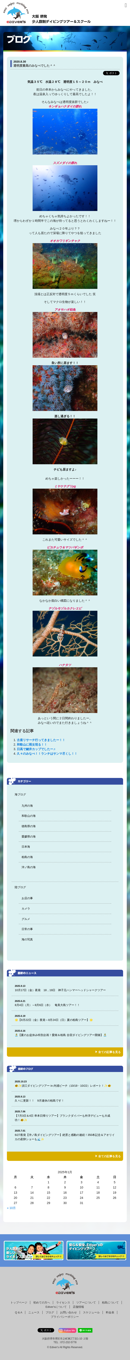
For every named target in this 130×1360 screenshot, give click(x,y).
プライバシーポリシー (65, 1316)
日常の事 (27, 929)
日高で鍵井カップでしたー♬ (36, 749)
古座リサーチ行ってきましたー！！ (41, 740)
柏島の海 (27, 857)
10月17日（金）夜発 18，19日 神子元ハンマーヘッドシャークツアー (65, 988)
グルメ (26, 919)
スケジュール (91, 1312)
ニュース (34, 1312)
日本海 (26, 846)
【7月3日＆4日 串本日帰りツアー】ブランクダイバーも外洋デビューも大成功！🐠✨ (65, 1116)
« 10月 (11, 1208)
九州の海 (27, 805)
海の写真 (27, 939)
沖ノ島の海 (29, 867)
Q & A (18, 1312)
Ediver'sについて (56, 1306)
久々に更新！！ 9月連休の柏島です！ (65, 1098)
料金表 (110, 1312)
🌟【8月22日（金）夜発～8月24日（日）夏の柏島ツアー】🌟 (65, 1018)
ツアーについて (86, 1302)
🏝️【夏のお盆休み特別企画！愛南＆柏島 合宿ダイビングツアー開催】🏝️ (65, 1033)
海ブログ (20, 794)
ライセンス (63, 1302)
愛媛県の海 (29, 836)
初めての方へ (41, 1302)
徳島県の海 (29, 826)
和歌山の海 (29, 815)
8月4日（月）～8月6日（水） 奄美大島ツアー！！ (65, 1003)
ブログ (50, 1312)
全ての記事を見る (109, 1052)
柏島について (110, 1302)
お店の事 (27, 898)
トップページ (18, 1302)
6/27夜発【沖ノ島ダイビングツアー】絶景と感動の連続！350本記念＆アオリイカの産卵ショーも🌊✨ (65, 1135)
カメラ (26, 908)
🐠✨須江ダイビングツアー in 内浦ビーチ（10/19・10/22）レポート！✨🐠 (65, 1083)
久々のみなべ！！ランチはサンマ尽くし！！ (47, 753)
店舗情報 (78, 1306)
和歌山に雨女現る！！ (32, 744)
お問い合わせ (68, 1312)
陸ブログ (20, 887)
